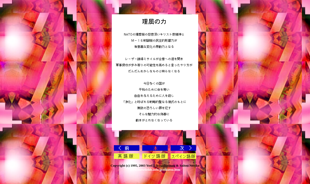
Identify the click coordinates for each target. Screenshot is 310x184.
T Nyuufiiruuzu (164, 165)
